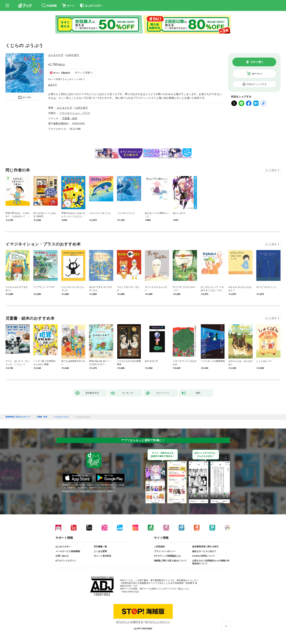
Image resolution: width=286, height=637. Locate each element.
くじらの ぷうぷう (61, 417)
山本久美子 (72, 55)
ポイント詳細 (82, 72)
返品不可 (52, 85)
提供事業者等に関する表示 (205, 546)
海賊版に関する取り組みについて (170, 560)
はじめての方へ (63, 546)
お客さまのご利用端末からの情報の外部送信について (210, 562)
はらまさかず (55, 55)
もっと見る (270, 170)
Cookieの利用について (203, 556)
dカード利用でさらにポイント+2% (65, 79)
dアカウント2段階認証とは (167, 556)
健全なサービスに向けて (204, 551)
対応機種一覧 (100, 546)
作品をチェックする (256, 84)
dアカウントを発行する (129, 621)
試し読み (27, 97)
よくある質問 (100, 551)
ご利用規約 (159, 546)
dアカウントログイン (65, 560)
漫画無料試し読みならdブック (17, 417)
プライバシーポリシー (165, 551)
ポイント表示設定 (102, 556)
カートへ (257, 73)
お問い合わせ (62, 556)
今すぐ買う (257, 62)
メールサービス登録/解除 (67, 551)
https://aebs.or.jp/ (130, 591)
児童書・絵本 (69, 118)
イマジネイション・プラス (74, 113)
